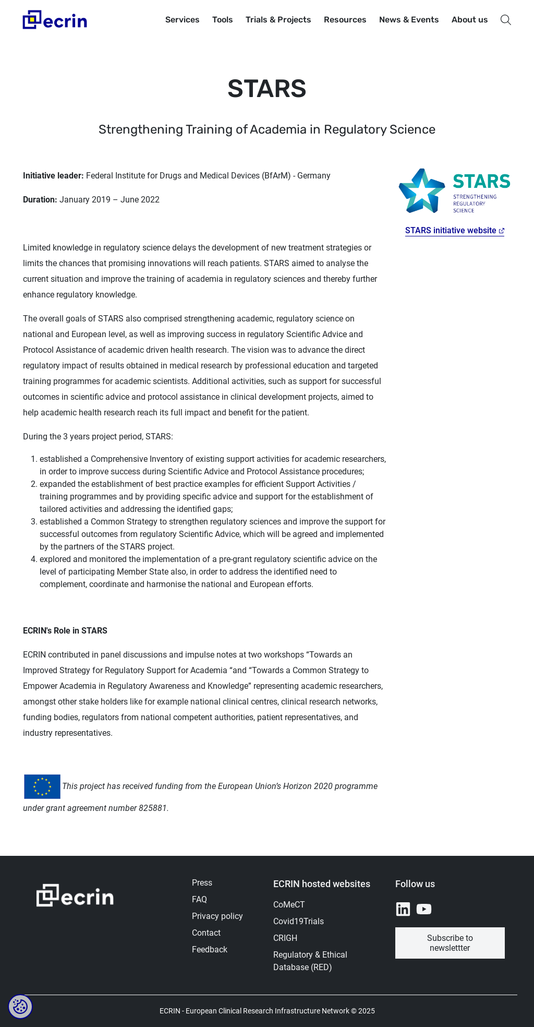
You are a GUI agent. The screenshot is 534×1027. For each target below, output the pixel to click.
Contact (206, 933)
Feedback (209, 949)
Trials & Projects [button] (278, 20)
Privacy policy (217, 916)
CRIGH (285, 938)
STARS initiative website (450, 230)
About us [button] (470, 20)
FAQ (199, 899)
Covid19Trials (298, 921)
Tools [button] (222, 20)
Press (202, 883)
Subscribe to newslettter (450, 943)
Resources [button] (345, 20)
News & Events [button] (409, 20)
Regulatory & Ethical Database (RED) (310, 961)
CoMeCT (289, 905)
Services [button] (182, 20)
